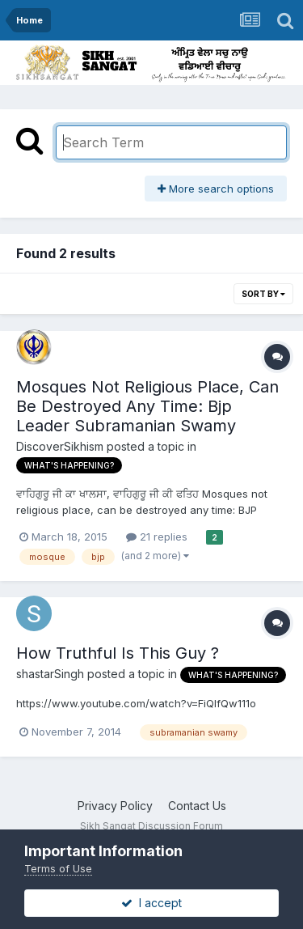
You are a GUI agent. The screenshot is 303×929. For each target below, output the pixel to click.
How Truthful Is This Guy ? (117, 653)
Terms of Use (58, 868)
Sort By (263, 294)
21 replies (156, 536)
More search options (216, 188)
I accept (151, 903)
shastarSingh (50, 674)
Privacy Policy (115, 805)
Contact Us (197, 805)
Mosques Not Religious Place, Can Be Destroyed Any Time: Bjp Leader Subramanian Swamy (147, 406)
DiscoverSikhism (59, 446)
